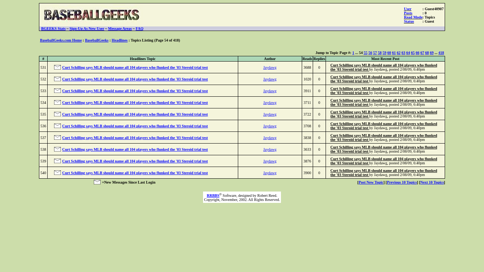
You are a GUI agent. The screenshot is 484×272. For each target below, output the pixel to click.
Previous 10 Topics (402, 182)
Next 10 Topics (432, 182)
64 (408, 53)
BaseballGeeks (97, 40)
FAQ (139, 28)
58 (380, 53)
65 (413, 53)
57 (375, 53)
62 (398, 53)
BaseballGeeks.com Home (61, 40)
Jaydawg (269, 67)
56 (370, 53)
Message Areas (120, 28)
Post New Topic (370, 182)
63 (403, 53)
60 (389, 53)
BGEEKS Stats (53, 28)
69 (432, 53)
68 (427, 53)
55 (366, 53)
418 (441, 53)
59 (384, 53)
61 (394, 53)
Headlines (119, 40)
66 (417, 53)
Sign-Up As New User (87, 28)
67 (422, 53)
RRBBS (213, 195)
